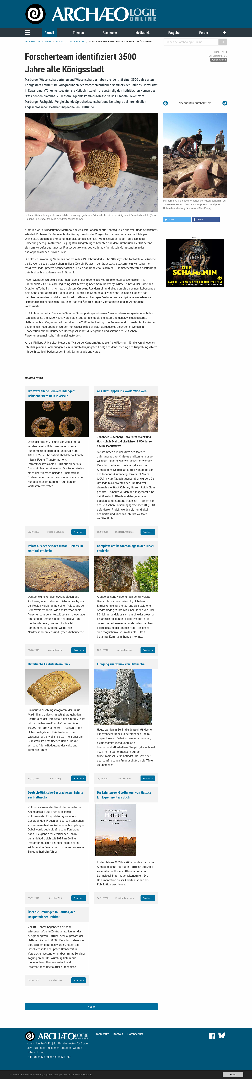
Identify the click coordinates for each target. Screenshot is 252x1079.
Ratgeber (174, 32)
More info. (90, 1074)
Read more (79, 532)
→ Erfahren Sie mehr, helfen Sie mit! (49, 1057)
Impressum (102, 1034)
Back (91, 1006)
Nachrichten (77, 41)
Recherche (110, 32)
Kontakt (118, 1034)
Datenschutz (135, 1034)
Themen (78, 32)
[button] (177, 219)
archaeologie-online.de (38, 41)
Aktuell (49, 32)
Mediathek (143, 32)
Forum (203, 32)
